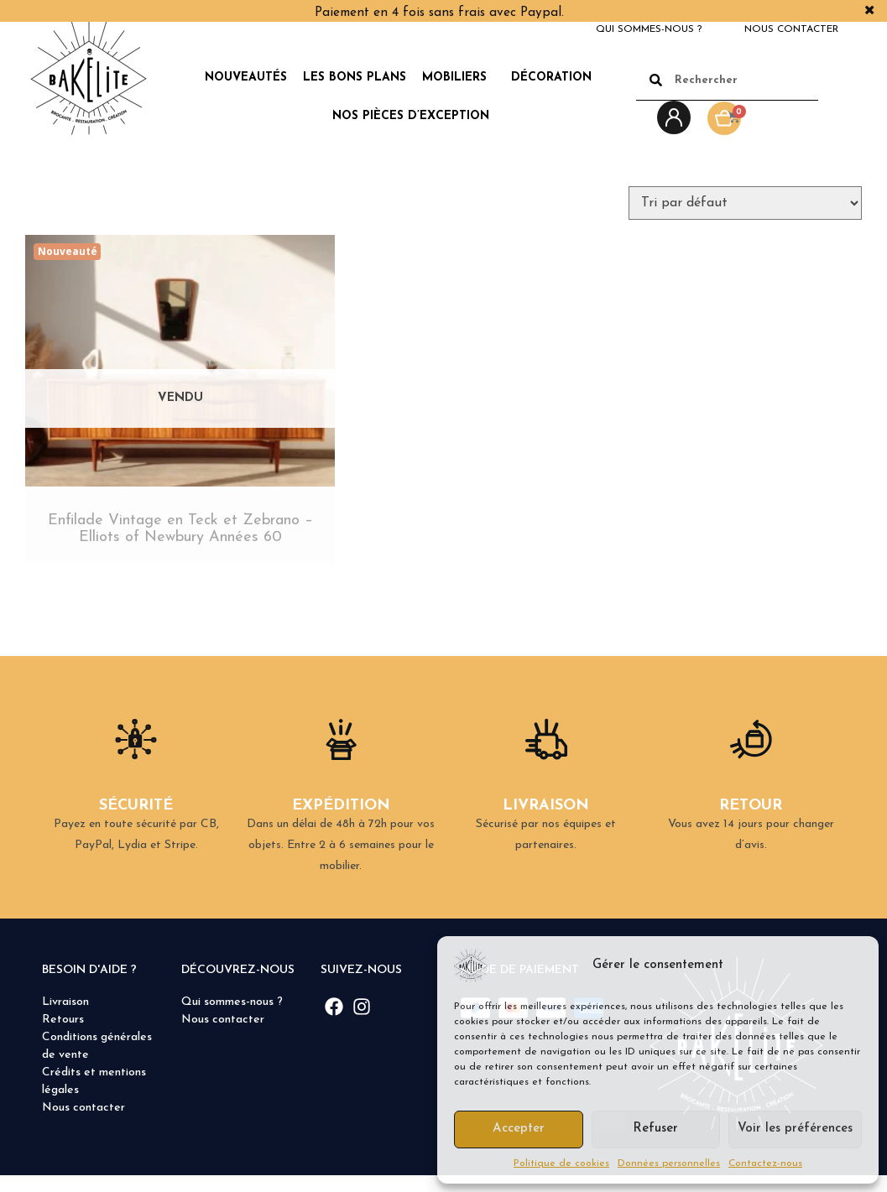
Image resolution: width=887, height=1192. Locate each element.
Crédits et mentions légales (94, 1098)
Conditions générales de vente (97, 1063)
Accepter (519, 1128)
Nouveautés (246, 77)
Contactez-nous (765, 1163)
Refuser (655, 1128)
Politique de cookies (561, 1163)
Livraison (65, 1018)
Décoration (555, 78)
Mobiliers (458, 78)
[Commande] (745, 203)
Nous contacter (791, 29)
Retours (63, 1036)
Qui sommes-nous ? (649, 29)
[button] (853, 965)
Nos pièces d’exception (410, 116)
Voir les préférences (795, 1128)
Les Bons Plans (354, 77)
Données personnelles (669, 1163)
